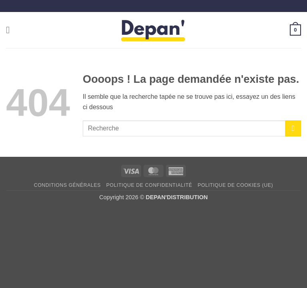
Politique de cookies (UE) (235, 185)
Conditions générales (67, 185)
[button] (11, 30)
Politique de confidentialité (149, 185)
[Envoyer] (293, 128)
